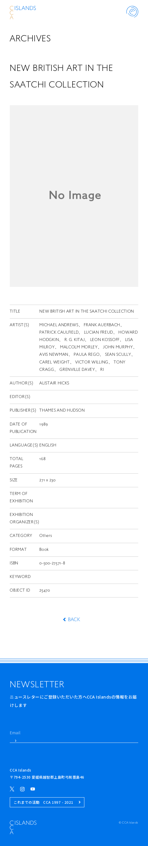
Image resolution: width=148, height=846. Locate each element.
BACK (74, 620)
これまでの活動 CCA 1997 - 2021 (47, 802)
